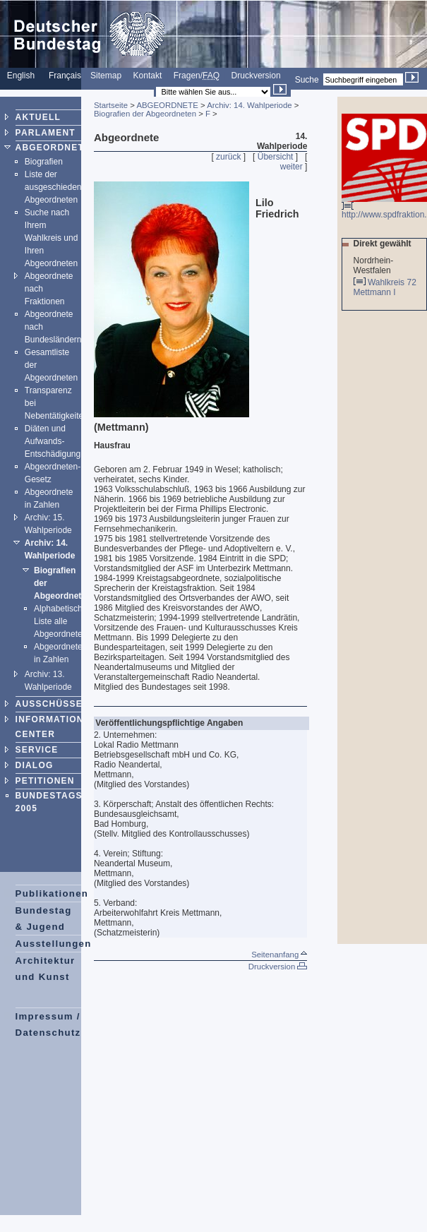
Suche (307, 80)
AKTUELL (38, 117)
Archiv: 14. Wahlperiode (249, 105)
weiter (291, 167)
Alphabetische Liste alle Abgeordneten (60, 621)
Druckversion (256, 75)
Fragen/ (196, 75)
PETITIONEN (45, 781)
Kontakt (147, 75)
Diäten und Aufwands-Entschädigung (52, 441)
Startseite (111, 105)
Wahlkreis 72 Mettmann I (385, 287)
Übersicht (276, 157)
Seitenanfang (279, 954)
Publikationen (52, 893)
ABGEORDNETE (53, 147)
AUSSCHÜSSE (49, 704)
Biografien (44, 162)
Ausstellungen (54, 943)
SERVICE (37, 750)
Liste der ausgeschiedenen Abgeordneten (58, 187)
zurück (228, 157)
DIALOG (35, 765)
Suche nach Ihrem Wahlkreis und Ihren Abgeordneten (51, 238)
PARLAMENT (46, 133)
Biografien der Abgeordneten (145, 113)
